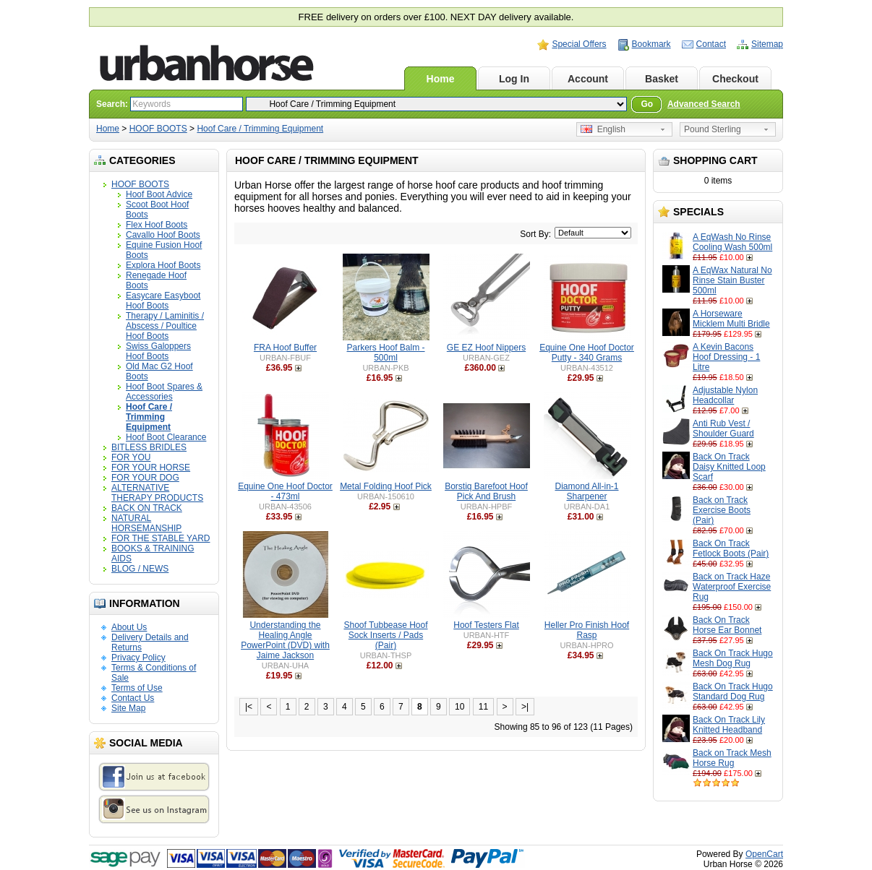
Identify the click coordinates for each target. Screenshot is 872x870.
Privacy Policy (138, 657)
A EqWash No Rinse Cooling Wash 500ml (732, 242)
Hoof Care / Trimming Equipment (260, 129)
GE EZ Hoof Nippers (486, 348)
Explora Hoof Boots (163, 265)
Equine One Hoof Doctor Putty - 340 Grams (586, 353)
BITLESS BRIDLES (149, 447)
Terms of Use (137, 688)
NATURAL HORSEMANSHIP (146, 523)
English (603, 129)
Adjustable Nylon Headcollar (725, 395)
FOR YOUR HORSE (150, 467)
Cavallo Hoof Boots (163, 235)
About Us (129, 627)
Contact (711, 44)
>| (525, 707)
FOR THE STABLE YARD (160, 538)
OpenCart (764, 854)
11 (483, 707)
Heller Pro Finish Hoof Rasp (586, 630)
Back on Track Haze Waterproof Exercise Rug (732, 587)
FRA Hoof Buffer (285, 348)
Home (441, 79)
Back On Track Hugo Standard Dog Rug (733, 691)
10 (459, 707)
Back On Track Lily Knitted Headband (729, 725)
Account (588, 79)
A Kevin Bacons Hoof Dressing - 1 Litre (726, 357)
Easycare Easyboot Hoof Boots (163, 300)
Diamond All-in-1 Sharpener (586, 491)
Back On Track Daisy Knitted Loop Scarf (729, 467)
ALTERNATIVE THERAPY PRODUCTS (157, 493)
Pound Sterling (712, 129)
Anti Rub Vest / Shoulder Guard (723, 428)
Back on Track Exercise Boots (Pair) (722, 510)
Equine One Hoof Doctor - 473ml (285, 491)
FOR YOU (130, 457)
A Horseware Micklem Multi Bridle (731, 319)
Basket (661, 79)
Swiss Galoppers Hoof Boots (158, 351)
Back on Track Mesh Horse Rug (732, 758)
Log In (514, 79)
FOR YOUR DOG (145, 478)
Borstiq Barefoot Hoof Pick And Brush (486, 491)
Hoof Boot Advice (159, 194)
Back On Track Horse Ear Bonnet (727, 625)
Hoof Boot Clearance (166, 437)
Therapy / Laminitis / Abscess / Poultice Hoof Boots (165, 326)
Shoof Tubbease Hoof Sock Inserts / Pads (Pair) (385, 635)
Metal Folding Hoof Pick (386, 486)
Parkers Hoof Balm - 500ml (385, 353)
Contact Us (132, 698)
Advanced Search (703, 104)
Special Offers (579, 44)
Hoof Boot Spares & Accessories (164, 392)
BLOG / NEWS (139, 569)
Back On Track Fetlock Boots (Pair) (731, 548)
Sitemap (767, 44)
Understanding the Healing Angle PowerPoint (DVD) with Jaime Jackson (285, 640)
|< (248, 707)
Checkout (735, 79)
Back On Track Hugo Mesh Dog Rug (733, 658)
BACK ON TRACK (146, 508)
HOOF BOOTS (158, 129)
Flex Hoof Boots (156, 225)
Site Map (128, 708)
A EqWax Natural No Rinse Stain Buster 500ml (732, 280)
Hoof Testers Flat (485, 625)
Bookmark (651, 44)
